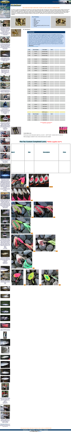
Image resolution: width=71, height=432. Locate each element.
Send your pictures (4, 424)
